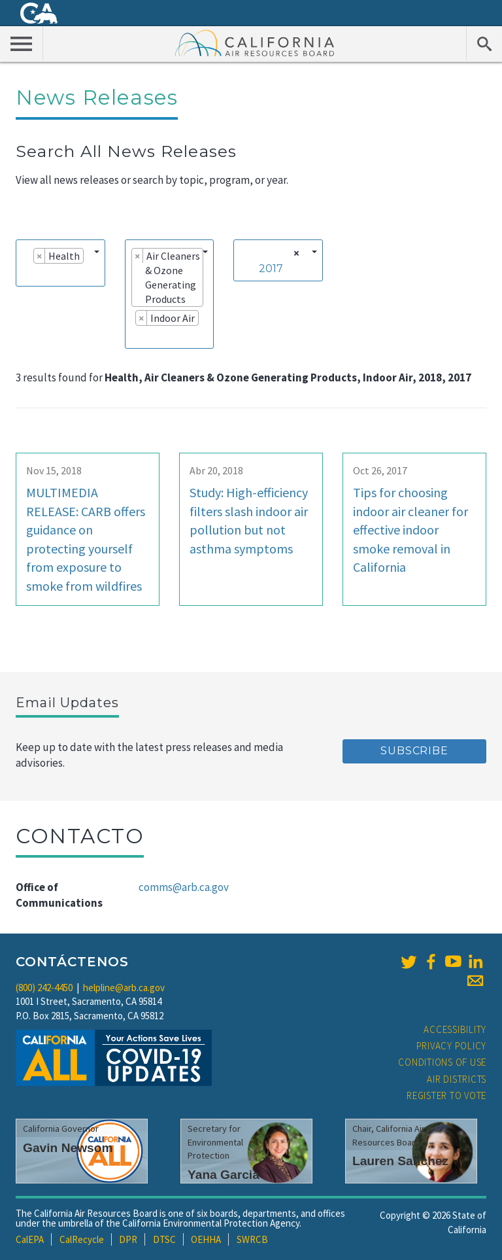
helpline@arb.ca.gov (124, 987)
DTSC (164, 1239)
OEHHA (206, 1239)
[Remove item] (39, 256)
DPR (128, 1239)
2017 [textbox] (271, 268)
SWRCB (252, 1239)
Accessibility (455, 1029)
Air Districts (456, 1079)
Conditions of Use (442, 1062)
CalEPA (30, 1239)
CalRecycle (81, 1239)
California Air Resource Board (255, 42)
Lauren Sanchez (400, 1161)
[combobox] (60, 263)
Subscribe (414, 750)
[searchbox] (26, 274)
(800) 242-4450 (44, 987)
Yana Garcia (223, 1174)
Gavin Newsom (68, 1148)
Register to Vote (446, 1095)
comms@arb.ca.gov (184, 887)
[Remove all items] (294, 253)
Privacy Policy (451, 1046)
